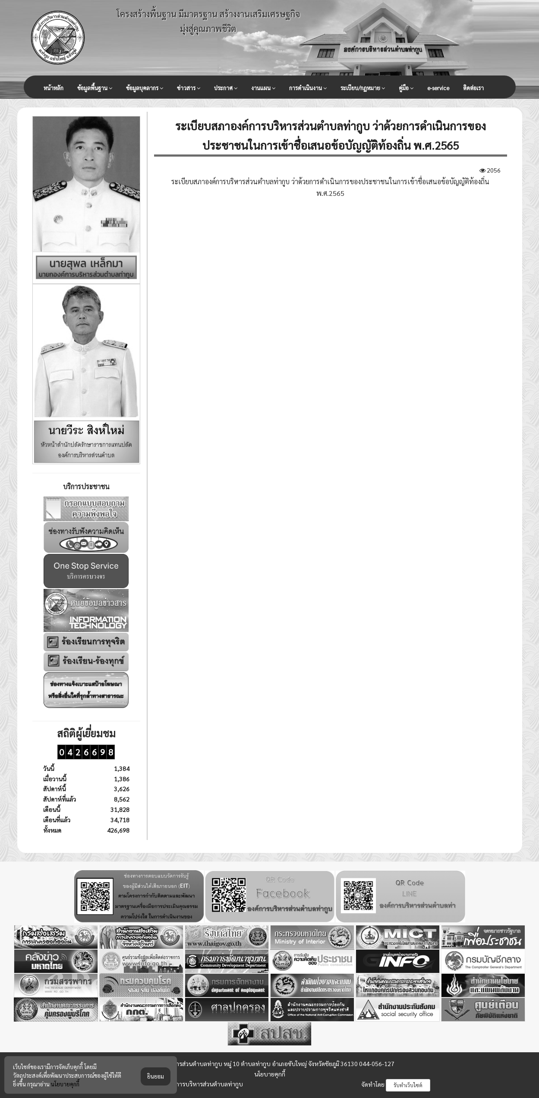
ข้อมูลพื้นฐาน (94, 88)
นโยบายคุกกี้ (269, 1074)
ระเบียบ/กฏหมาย (362, 88)
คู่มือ (406, 88)
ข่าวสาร (188, 88)
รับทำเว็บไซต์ (408, 1085)
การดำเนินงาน (308, 88)
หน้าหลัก (53, 87)
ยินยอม (155, 1088)
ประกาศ (225, 88)
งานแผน (263, 88)
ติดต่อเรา (473, 87)
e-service (438, 87)
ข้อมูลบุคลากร (144, 88)
